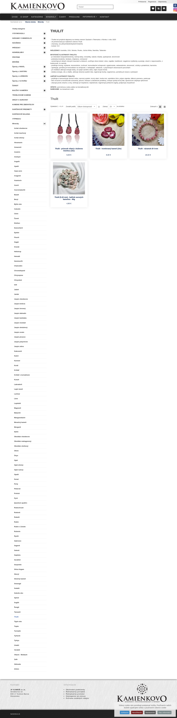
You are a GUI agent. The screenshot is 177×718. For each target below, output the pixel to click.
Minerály (41, 22)
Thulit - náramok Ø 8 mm (148, 149)
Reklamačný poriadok (75, 692)
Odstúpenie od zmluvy (76, 696)
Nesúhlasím (137, 712)
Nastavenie (150, 712)
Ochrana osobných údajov (77, 698)
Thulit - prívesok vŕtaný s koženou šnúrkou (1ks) (69, 150)
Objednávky (162, 2)
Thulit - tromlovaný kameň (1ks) (108, 149)
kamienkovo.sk (15, 714)
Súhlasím (125, 712)
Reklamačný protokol (75, 694)
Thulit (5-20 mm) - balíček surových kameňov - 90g (69, 198)
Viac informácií (164, 712)
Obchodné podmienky (75, 690)
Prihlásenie (142, 2)
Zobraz (105, 106)
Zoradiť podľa (70, 106)
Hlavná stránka (30, 22)
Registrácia (152, 2)
